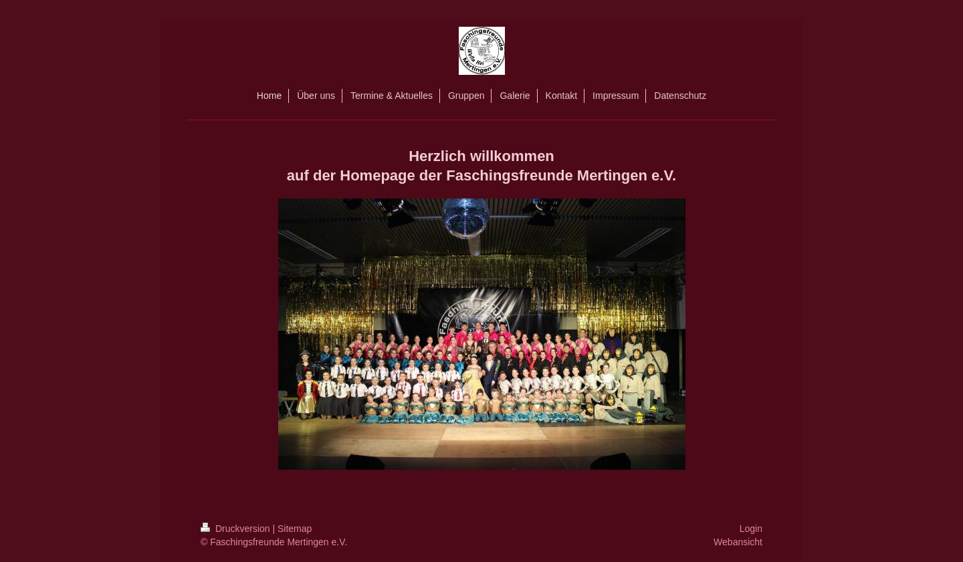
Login (751, 528)
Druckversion (236, 528)
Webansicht (738, 542)
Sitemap (295, 528)
